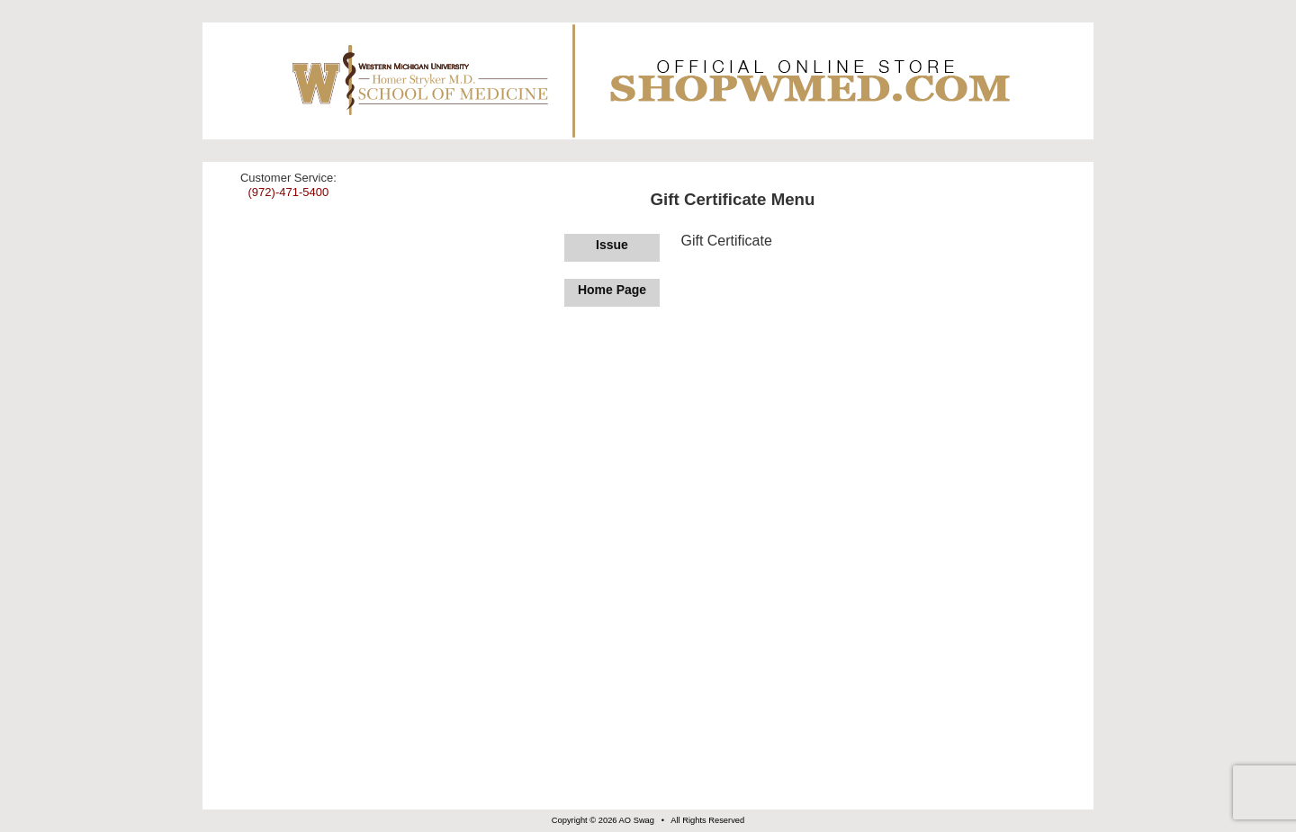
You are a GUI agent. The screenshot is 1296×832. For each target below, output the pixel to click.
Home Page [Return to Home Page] (612, 289)
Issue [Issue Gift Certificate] (612, 244)
